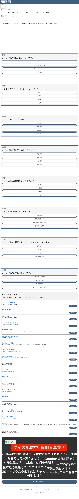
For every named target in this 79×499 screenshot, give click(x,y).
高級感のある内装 (39, 277)
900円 (40, 103)
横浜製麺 (39, 154)
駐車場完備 (39, 280)
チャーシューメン (39, 69)
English (42, 492)
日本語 (36, 492)
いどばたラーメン (39, 65)
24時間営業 (39, 284)
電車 (39, 249)
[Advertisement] (39, 39)
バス (39, 253)
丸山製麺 (39, 161)
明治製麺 (39, 164)
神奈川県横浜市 (39, 219)
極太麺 (39, 191)
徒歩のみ (39, 246)
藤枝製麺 (39, 157)
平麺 (39, 195)
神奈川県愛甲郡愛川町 (39, 222)
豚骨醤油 (39, 126)
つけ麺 (39, 72)
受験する (73, 305)
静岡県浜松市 (39, 226)
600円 (40, 92)
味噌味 (39, 130)
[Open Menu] (74, 2)
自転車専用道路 (39, 256)
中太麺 (39, 188)
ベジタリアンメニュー (39, 287)
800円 (40, 99)
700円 (39, 96)
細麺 (39, 184)
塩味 (39, 123)
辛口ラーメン (39, 62)
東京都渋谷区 (39, 215)
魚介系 (39, 134)
